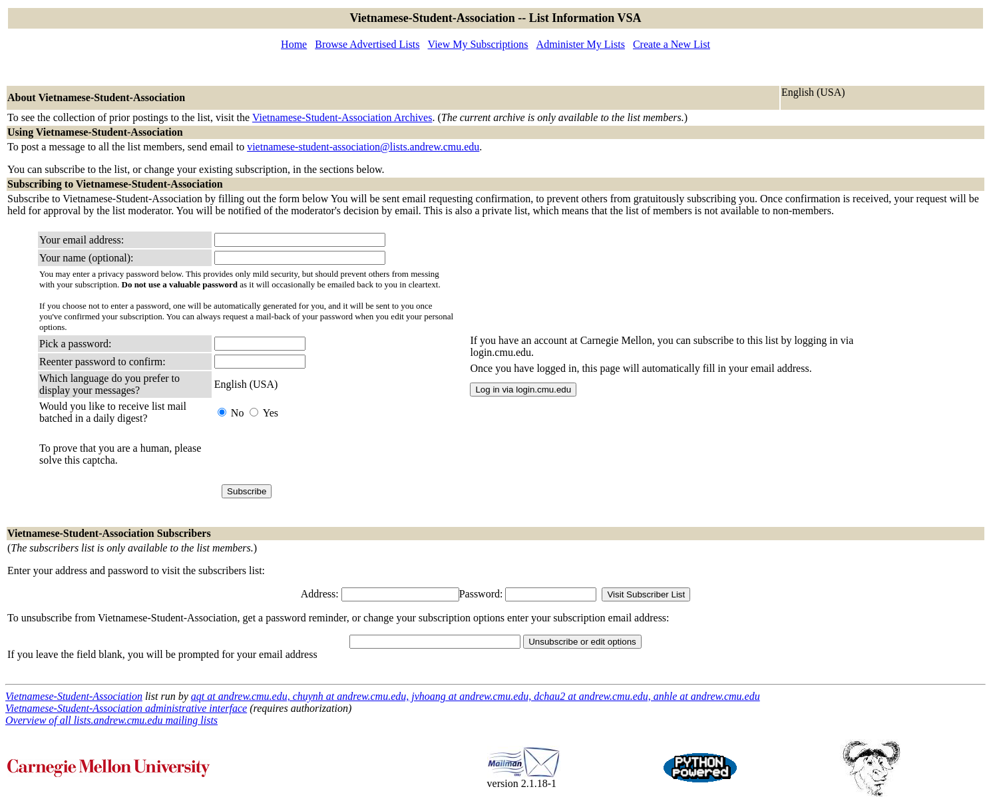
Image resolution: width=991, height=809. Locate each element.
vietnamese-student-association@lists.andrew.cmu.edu (363, 146)
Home (294, 44)
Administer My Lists (580, 44)
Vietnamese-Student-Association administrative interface (126, 708)
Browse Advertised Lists (367, 44)
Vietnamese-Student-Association (73, 696)
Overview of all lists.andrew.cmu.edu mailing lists (111, 720)
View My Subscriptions (478, 44)
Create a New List (671, 44)
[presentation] (315, 454)
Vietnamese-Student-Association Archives (342, 117)
